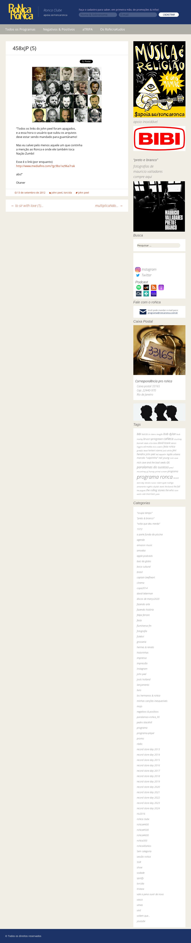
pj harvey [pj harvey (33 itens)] (151, 471)
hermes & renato (145, 647)
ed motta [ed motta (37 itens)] (147, 446)
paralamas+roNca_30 (148, 717)
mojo (139, 706)
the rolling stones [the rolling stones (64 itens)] (155, 490)
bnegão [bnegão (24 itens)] (160, 434)
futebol (140, 636)
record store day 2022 (148, 797)
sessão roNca (144, 856)
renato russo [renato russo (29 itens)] (150, 482)
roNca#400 (143, 824)
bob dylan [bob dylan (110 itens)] (169, 434)
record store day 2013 (148, 749)
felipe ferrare (143, 615)
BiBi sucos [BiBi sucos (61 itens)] (142, 434)
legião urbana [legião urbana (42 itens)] (173, 454)
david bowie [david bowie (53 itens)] (164, 443)
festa (139, 620)
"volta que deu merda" (148, 523)
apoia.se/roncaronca (55, 15)
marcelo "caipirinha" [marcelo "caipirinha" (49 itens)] (147, 457)
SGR (139, 862)
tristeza (140, 889)
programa (142, 727)
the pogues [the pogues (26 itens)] (141, 490)
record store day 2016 (148, 765)
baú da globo (144, 561)
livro (139, 690)
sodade (140, 872)
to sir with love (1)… (27, 205)
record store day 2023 (148, 803)
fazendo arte (143, 604)
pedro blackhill (144, 722)
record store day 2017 (148, 770)
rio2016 (141, 813)
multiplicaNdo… (109, 205)
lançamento (143, 684)
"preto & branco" (145, 518)
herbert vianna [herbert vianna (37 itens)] (155, 450)
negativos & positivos (148, 711)
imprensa (142, 658)
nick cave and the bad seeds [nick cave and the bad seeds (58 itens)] (151, 462)
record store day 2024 (148, 808)
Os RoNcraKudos (112, 29)
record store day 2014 (148, 754)
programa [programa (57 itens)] (173, 471)
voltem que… (143, 915)
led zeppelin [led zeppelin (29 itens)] (161, 454)
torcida (68, 192)
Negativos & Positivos (59, 29)
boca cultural (144, 566)
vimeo (140, 905)
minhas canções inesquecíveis (152, 701)
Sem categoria (144, 851)
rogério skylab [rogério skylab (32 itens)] (152, 486)
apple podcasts (145, 556)
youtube (141, 921)
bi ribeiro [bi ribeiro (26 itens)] (152, 434)
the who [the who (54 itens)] (169, 490)
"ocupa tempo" (144, 513)
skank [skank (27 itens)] (162, 486)
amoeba (141, 550)
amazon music (144, 545)
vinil (139, 910)
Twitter (143, 275)
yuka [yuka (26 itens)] (157, 494)
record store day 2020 (148, 786)
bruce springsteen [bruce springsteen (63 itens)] (153, 439)
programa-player (145, 733)
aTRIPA (87, 29)
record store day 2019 (148, 781)
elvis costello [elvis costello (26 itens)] (158, 446)
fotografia (142, 631)
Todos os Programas (20, 29)
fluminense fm (144, 625)
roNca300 (142, 840)
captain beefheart (146, 577)
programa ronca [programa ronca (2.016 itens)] (155, 476)
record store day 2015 (148, 760)
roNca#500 (143, 829)
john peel (57, 192)
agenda (141, 539)
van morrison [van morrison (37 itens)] (148, 494)
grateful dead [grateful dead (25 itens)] (142, 450)
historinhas (142, 652)
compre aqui (142, 176)
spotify (140, 878)
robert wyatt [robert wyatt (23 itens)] (161, 483)
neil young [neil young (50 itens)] (164, 457)
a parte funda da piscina (150, 534)
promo (140, 738)
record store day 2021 (148, 792)
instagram (142, 668)
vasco (140, 899)
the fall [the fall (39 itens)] (177, 486)
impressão (142, 663)
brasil (140, 572)
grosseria (141, 641)
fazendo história (145, 609)
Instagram (145, 269)
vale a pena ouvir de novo (150, 894)
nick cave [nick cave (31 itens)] (174, 458)
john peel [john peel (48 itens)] (150, 454)
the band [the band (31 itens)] (169, 486)
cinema (140, 582)
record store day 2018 (148, 776)
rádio (139, 743)
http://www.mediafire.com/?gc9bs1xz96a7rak (45, 166)
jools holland (143, 679)
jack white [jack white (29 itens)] (167, 450)
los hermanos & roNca (148, 695)
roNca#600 (143, 835)
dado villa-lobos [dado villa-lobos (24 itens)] (150, 443)
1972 (139, 529)
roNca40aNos (144, 846)
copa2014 (142, 588)
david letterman (145, 593)
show (139, 867)
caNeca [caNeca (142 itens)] (168, 438)
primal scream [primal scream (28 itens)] (161, 471)
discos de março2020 (148, 598)
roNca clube (143, 819)
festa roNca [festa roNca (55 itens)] (169, 446)
